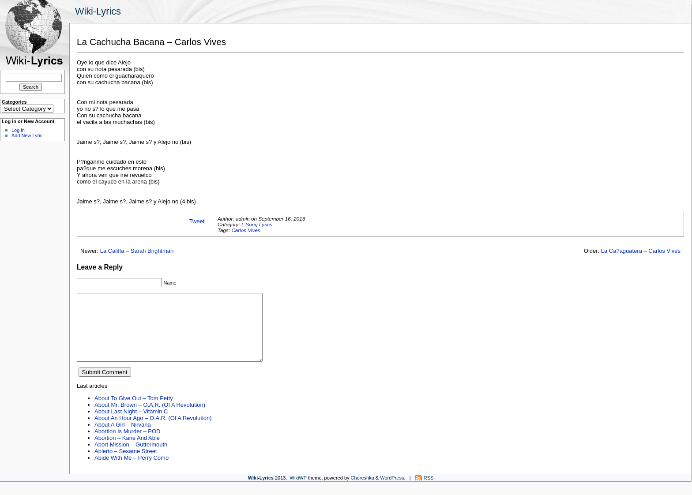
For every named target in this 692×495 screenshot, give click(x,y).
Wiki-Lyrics (98, 11)
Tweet (197, 221)
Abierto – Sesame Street (125, 464)
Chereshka (362, 491)
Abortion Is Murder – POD (127, 444)
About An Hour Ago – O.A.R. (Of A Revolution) (153, 431)
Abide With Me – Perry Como (131, 471)
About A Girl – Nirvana (122, 438)
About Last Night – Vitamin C (131, 424)
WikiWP (298, 491)
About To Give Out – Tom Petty (133, 411)
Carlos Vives (245, 230)
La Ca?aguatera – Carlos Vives (641, 251)
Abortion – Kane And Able (127, 451)
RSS (429, 491)
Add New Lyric (26, 135)
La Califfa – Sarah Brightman (137, 251)
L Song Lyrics (256, 224)
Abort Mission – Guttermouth (130, 457)
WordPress (392, 491)
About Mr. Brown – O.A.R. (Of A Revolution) (149, 418)
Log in (18, 130)
